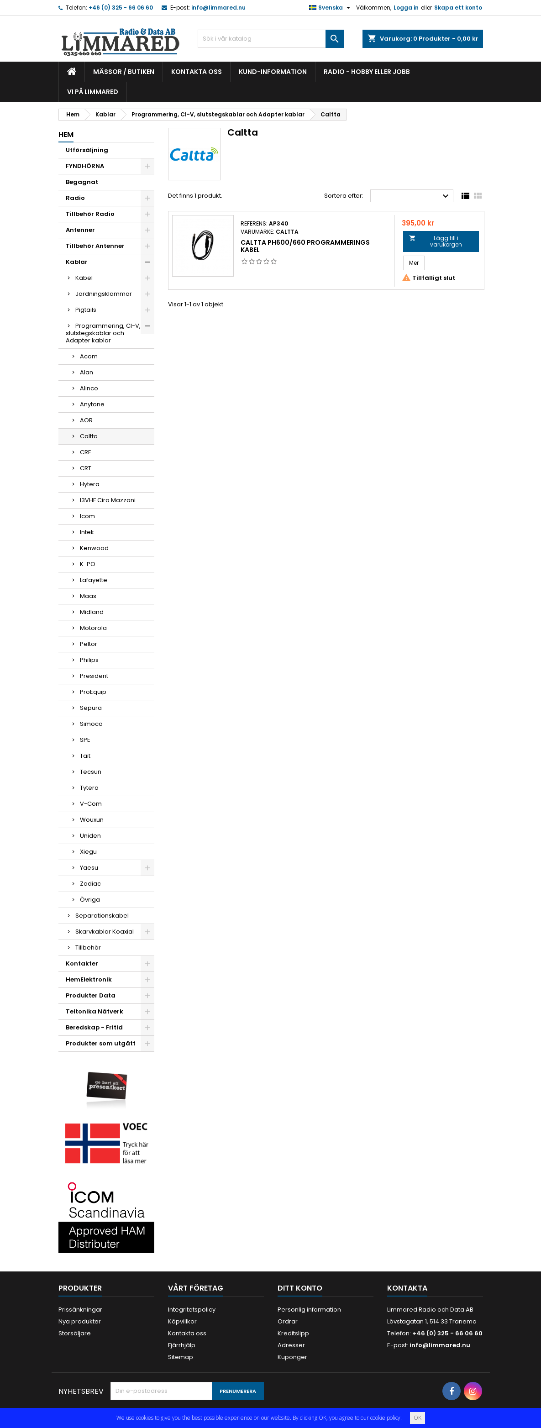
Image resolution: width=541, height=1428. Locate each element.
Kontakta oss (196, 71)
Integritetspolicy (191, 1309)
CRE (85, 452)
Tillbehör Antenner (95, 246)
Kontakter (82, 963)
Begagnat (82, 182)
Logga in (406, 7)
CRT (85, 468)
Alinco (89, 388)
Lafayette (93, 580)
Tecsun (90, 771)
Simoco (91, 723)
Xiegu (88, 851)
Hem (66, 134)
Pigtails (85, 309)
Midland (92, 612)
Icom (87, 516)
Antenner (80, 230)
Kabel (84, 277)
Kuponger (292, 1357)
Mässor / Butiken (123, 71)
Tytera (89, 787)
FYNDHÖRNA (85, 166)
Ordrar (288, 1321)
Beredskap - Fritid (94, 1027)
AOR (86, 420)
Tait (85, 755)
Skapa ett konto (458, 7)
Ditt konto (300, 1288)
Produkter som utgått (101, 1043)
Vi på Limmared (92, 91)
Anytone (92, 404)
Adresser (291, 1345)
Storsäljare (74, 1333)
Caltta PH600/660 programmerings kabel (305, 246)
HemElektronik (89, 979)
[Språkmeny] (330, 8)
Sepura (91, 708)
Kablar (77, 261)
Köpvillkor (182, 1321)
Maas (88, 596)
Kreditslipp (293, 1333)
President (94, 676)
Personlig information (309, 1309)
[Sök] (271, 39)
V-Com (91, 803)
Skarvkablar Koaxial (104, 931)
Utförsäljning (87, 150)
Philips (89, 660)
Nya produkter (79, 1321)
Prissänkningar (80, 1309)
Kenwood (94, 548)
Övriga (90, 899)
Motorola (93, 628)
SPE (85, 739)
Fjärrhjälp (181, 1345)
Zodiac (90, 883)
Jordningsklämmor (103, 293)
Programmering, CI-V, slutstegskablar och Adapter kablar (103, 333)
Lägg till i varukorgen (435, 241)
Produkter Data (91, 995)
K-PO (87, 564)
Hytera (90, 484)
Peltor (88, 644)
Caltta (89, 436)
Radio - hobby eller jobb (367, 71)
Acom (89, 356)
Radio (75, 198)
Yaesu (89, 867)
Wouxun (92, 819)
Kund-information (273, 71)
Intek (87, 532)
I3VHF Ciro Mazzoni (108, 500)
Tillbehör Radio (90, 214)
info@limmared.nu (218, 7)
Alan (86, 372)
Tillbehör (88, 947)
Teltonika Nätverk (94, 1011)
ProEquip (93, 692)
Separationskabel (102, 915)
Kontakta (407, 1288)
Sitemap (180, 1357)
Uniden (90, 835)
